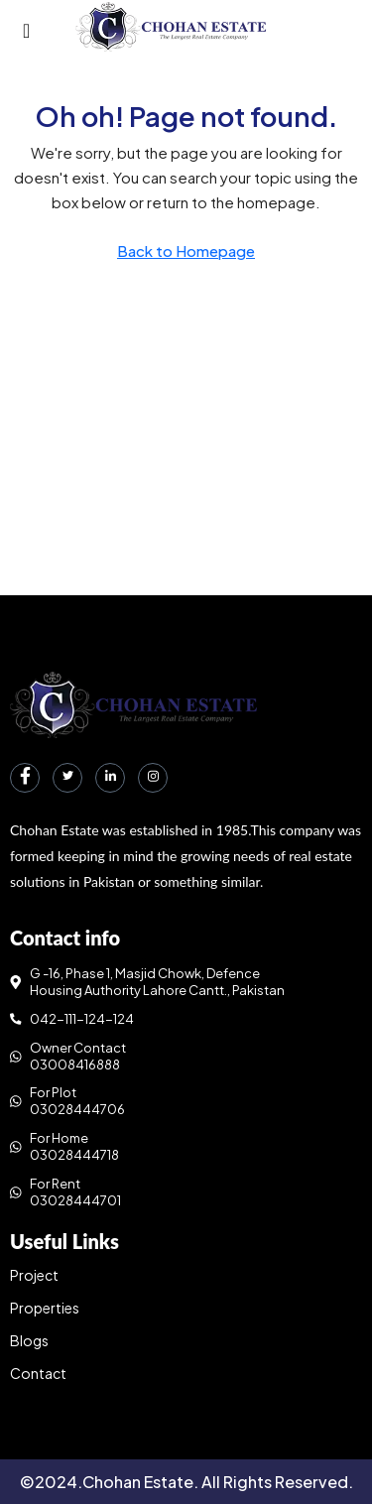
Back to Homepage (186, 250)
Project (34, 1275)
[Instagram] (153, 778)
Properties (44, 1307)
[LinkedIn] (110, 778)
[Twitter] (67, 778)
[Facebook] (25, 778)
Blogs (29, 1340)
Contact (38, 1373)
